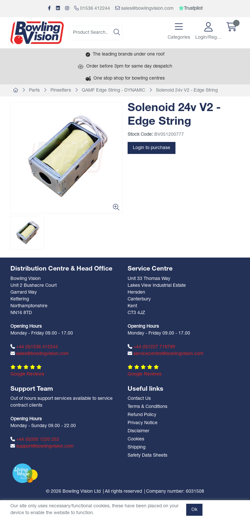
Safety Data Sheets (147, 455)
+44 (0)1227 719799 (151, 346)
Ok (194, 509)
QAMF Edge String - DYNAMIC (113, 90)
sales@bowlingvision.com (144, 8)
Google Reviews (27, 374)
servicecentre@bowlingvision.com (165, 353)
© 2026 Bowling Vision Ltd (73, 491)
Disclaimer (138, 431)
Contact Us (139, 398)
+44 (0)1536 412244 (34, 346)
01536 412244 (92, 8)
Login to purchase (151, 148)
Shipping (137, 447)
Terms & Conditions (147, 406)
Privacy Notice (143, 423)
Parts (34, 90)
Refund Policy (142, 414)
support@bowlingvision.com (42, 446)
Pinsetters (60, 90)
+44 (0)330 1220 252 (34, 439)
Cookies (136, 439)
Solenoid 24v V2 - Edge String (187, 90)
